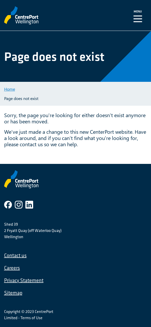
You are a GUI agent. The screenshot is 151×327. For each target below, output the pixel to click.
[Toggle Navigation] (139, 15)
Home (9, 89)
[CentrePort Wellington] (44, 15)
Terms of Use (31, 317)
